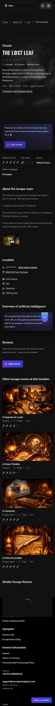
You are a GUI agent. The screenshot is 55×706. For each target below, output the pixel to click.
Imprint (5, 653)
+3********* (11, 267)
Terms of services (11, 658)
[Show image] (11, 240)
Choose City (8, 634)
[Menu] (46, 5)
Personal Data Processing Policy (18, 662)
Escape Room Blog (11, 639)
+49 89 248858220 (12, 674)
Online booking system (13, 621)
